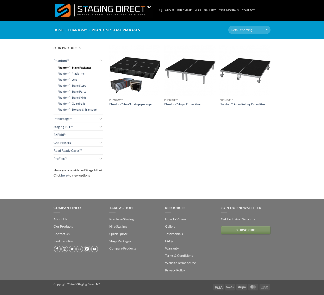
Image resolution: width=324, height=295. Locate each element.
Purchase (184, 10)
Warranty (172, 248)
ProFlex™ (60, 158)
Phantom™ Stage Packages (74, 67)
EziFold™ (60, 134)
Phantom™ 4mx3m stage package (130, 104)
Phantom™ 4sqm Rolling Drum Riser (242, 104)
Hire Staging (118, 226)
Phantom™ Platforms (71, 73)
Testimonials (229, 10)
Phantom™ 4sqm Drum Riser (182, 104)
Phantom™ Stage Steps (71, 85)
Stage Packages (120, 241)
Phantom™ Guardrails (71, 103)
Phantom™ (77, 30)
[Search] (160, 10)
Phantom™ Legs (67, 79)
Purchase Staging (121, 219)
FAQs (169, 241)
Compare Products (122, 248)
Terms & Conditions (179, 255)
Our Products (63, 226)
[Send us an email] (79, 249)
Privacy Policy (175, 270)
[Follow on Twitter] (72, 249)
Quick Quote (118, 234)
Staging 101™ (63, 127)
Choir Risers (62, 143)
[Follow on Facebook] (57, 249)
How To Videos (175, 219)
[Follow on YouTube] (94, 249)
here (64, 175)
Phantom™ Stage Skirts (71, 97)
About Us (60, 219)
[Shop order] (249, 30)
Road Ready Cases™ (68, 150)
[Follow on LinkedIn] (87, 249)
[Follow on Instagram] (64, 249)
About (169, 10)
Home (59, 30)
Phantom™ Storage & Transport (77, 109)
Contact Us (62, 234)
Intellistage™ (63, 119)
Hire (198, 10)
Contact (248, 10)
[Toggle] (100, 60)
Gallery (210, 10)
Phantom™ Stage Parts (71, 91)
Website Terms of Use (180, 263)
